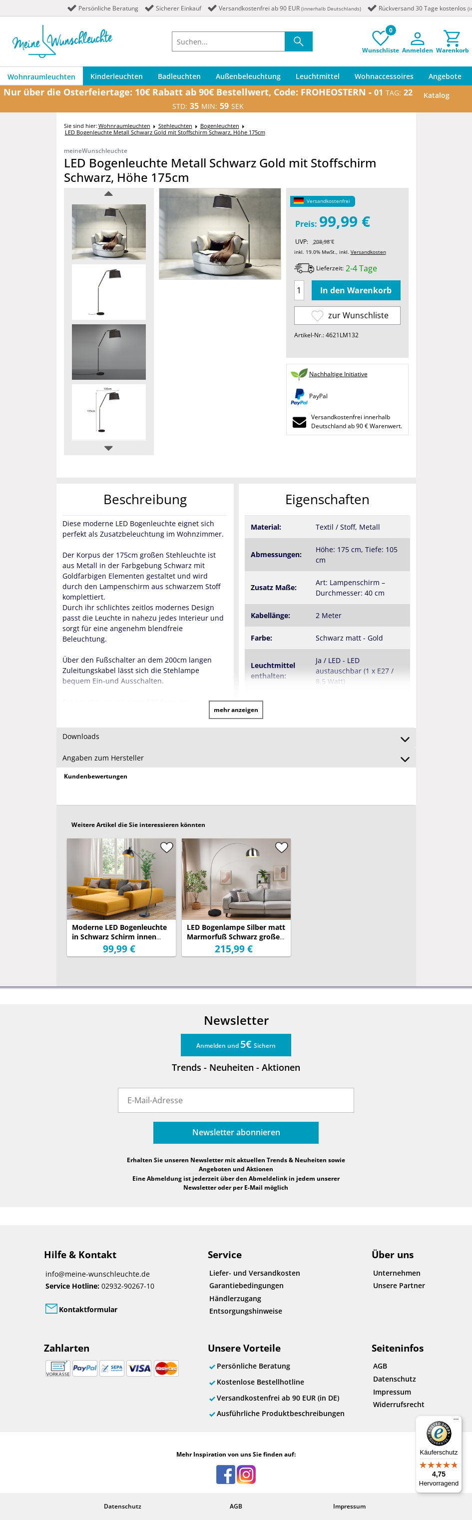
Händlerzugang (235, 1298)
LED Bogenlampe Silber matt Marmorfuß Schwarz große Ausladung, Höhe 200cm (236, 936)
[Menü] (456, 1422)
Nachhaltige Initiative (338, 374)
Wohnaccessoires (384, 76)
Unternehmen (397, 1273)
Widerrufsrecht (399, 1404)
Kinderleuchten (116, 76)
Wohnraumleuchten (41, 76)
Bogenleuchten (219, 125)
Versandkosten (368, 251)
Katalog (437, 95)
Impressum (392, 1392)
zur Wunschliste (350, 315)
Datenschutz (394, 1379)
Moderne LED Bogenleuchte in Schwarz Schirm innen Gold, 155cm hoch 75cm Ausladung (119, 941)
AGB (380, 1366)
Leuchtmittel (318, 76)
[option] (108, 232)
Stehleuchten (175, 125)
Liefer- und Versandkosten (254, 1273)
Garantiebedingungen (246, 1285)
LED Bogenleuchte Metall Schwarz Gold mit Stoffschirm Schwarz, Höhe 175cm (165, 132)
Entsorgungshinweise (245, 1311)
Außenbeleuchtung (248, 76)
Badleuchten (179, 76)
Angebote (445, 76)
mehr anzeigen (236, 710)
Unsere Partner (399, 1285)
